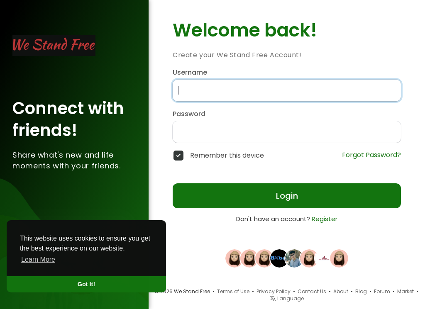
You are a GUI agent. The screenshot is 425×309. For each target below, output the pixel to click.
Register (324, 218)
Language (287, 298)
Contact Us (312, 291)
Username (190, 72)
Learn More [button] (38, 259)
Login (287, 196)
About (340, 291)
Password (189, 114)
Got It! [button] (86, 284)
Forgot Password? (371, 155)
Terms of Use (233, 291)
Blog (361, 291)
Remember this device (227, 155)
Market (405, 291)
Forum (382, 291)
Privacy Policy (273, 291)
